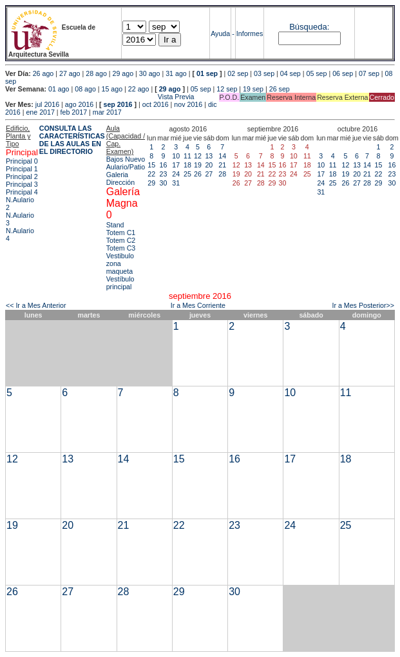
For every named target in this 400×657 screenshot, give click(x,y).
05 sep (316, 73)
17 (176, 165)
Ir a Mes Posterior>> (363, 305)
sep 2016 (118, 104)
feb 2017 (74, 112)
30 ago (149, 73)
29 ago (123, 73)
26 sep (279, 89)
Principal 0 (22, 161)
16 (163, 165)
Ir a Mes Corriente (198, 305)
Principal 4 (22, 192)
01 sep (207, 73)
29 (151, 183)
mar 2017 (107, 112)
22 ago (138, 89)
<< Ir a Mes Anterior (36, 305)
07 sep (369, 73)
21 (222, 165)
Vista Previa (100, 96)
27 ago (70, 73)
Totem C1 (121, 232)
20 (209, 165)
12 (198, 156)
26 (198, 174)
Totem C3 (121, 248)
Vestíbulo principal (120, 282)
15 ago (112, 89)
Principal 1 (22, 169)
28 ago (96, 73)
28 (222, 174)
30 (163, 183)
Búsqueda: (309, 27)
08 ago (85, 89)
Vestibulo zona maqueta (120, 263)
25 (187, 174)
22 (151, 174)
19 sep (253, 89)
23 (163, 174)
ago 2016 (79, 104)
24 (176, 174)
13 (209, 156)
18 (187, 165)
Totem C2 (121, 240)
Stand (115, 225)
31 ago (176, 73)
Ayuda (220, 33)
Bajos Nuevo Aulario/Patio (125, 163)
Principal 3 (22, 184)
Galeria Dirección (120, 178)
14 (222, 156)
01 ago (59, 89)
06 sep (342, 73)
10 (176, 156)
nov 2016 (188, 104)
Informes (249, 33)
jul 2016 (47, 104)
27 (209, 174)
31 (176, 183)
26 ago (43, 73)
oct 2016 (155, 104)
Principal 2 (22, 176)
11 (187, 156)
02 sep (237, 73)
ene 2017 (40, 112)
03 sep (264, 73)
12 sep (226, 89)
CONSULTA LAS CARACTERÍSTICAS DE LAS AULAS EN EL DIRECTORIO (72, 139)
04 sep (290, 73)
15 (151, 165)
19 (198, 165)
